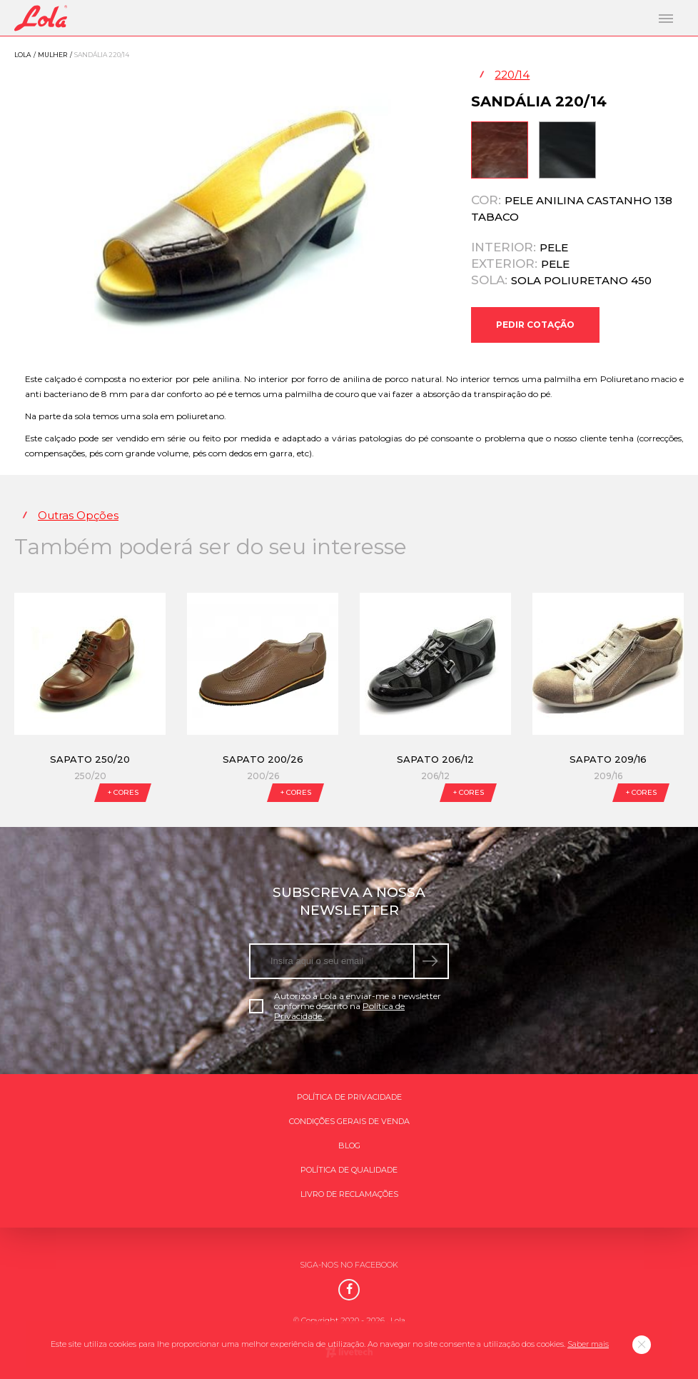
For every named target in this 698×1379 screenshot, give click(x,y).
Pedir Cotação (535, 324)
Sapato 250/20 (90, 759)
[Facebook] (349, 1289)
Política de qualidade (349, 1170)
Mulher (52, 55)
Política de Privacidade (349, 1097)
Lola (22, 55)
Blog (349, 1145)
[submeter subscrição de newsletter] (432, 961)
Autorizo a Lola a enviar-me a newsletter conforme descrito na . (345, 1006)
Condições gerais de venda (349, 1121)
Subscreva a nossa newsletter (349, 901)
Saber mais (588, 1344)
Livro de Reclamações (349, 1194)
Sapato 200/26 (263, 759)
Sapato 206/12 (435, 759)
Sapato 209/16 (608, 759)
